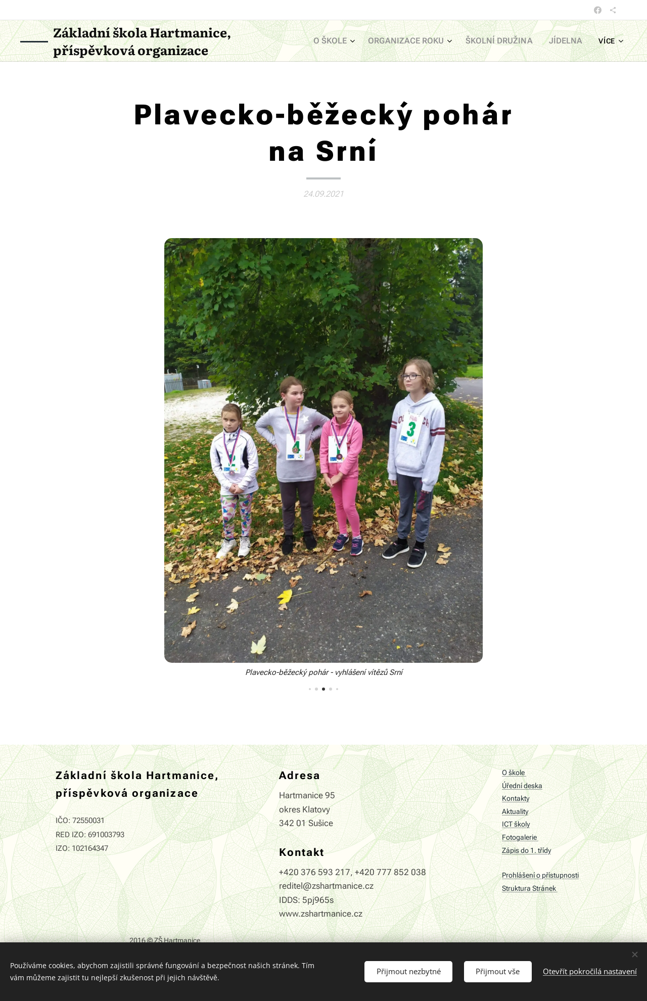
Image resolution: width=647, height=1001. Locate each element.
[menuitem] (350, 41)
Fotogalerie (520, 837)
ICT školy (516, 825)
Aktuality (515, 811)
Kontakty (515, 799)
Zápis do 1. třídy (526, 850)
